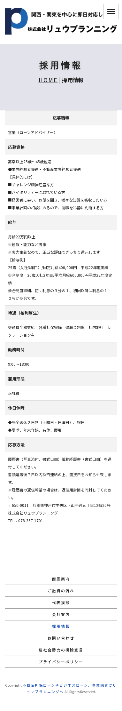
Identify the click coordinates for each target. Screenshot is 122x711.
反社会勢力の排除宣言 (61, 649)
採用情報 (61, 626)
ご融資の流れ (61, 590)
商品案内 (61, 578)
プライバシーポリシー (61, 661)
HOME (48, 80)
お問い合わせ (61, 638)
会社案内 (61, 614)
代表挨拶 (61, 602)
